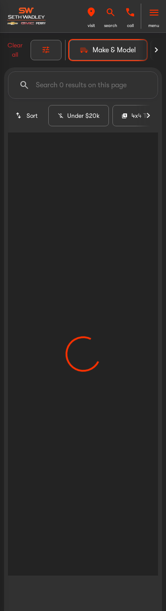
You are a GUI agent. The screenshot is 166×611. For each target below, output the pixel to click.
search (110, 25)
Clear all (15, 50)
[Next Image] (156, 50)
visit (91, 25)
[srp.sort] (26, 116)
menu (153, 25)
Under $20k (79, 115)
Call (130, 25)
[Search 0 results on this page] (83, 85)
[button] (91, 16)
